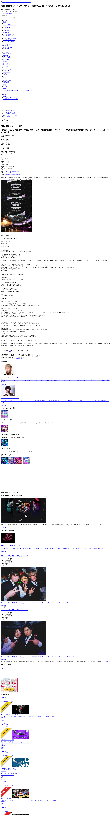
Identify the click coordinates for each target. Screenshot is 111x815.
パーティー (6, 74)
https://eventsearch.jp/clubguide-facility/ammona (12, 175)
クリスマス (6, 66)
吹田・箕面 (6, 45)
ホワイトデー (6, 72)
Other (4, 88)
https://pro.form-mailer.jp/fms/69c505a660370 (11, 358)
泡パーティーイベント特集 (10, 115)
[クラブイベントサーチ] (9, 93)
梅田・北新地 (6, 27)
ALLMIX (5, 52)
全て (4, 51)
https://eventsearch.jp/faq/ (6, 351)
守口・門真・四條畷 (8, 41)
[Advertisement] (26, 105)
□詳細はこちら (108, 661)
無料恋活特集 (6, 116)
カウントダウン (7, 69)
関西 (4, 22)
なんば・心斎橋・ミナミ (9, 25)
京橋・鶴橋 (6, 30)
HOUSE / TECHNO (8, 53)
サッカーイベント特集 (9, 112)
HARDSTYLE (6, 82)
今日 (5, 90)
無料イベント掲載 (7, 13)
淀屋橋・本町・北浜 (8, 33)
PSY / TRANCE (7, 56)
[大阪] (4, 96)
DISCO (5, 61)
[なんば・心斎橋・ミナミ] (9, 97)
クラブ (5, 20)
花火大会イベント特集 (9, 113)
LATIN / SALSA (7, 80)
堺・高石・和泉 (7, 44)
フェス (5, 67)
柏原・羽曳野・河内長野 (9, 38)
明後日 (11, 90)
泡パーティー (6, 64)
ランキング (21, 90)
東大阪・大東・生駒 (8, 36)
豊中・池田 (6, 48)
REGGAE (5, 55)
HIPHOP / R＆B (7, 57)
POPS (4, 77)
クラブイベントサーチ (9, 110)
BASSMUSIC (6, 81)
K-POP (5, 85)
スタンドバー (6, 76)
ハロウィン (6, 63)
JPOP (4, 84)
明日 (8, 90)
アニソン (5, 86)
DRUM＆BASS (7, 59)
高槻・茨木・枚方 (7, 47)
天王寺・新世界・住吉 (9, 34)
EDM (4, 73)
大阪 (4, 23)
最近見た (28, 90)
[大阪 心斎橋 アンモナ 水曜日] (10, 99)
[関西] (4, 94)
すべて (2, 90)
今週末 (14, 90)
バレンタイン (6, 70)
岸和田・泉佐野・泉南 (9, 40)
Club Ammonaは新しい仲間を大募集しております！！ (14, 556)
